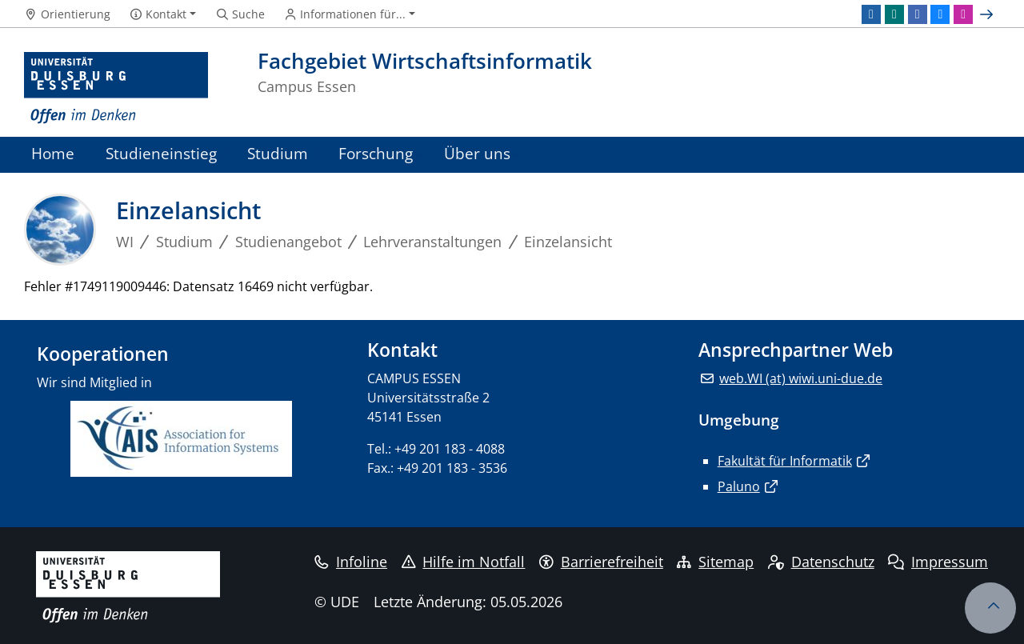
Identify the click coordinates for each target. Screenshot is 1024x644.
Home (52, 153)
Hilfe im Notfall (464, 561)
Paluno (739, 486)
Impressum (938, 561)
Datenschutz (821, 561)
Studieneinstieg (161, 153)
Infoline (350, 561)
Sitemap (715, 561)
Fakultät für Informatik (785, 461)
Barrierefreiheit (601, 561)
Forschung (375, 153)
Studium (277, 153)
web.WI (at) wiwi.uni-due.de (800, 378)
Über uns (477, 153)
